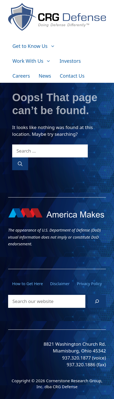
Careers (21, 75)
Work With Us (33, 61)
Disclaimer (60, 283)
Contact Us (72, 75)
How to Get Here (27, 283)
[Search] (20, 163)
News (45, 75)
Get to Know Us (35, 46)
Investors (70, 61)
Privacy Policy (89, 283)
